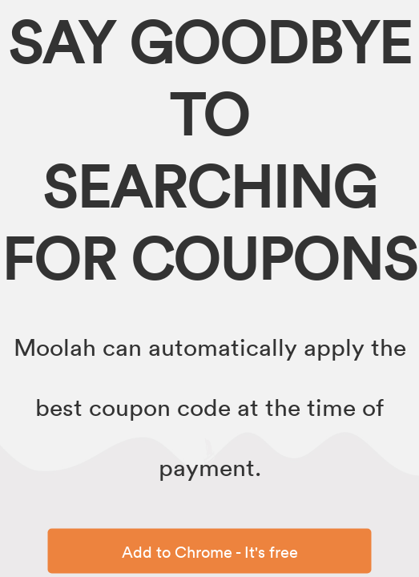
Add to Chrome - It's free (210, 551)
